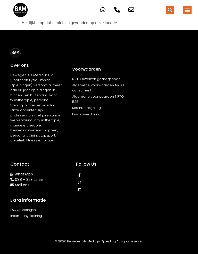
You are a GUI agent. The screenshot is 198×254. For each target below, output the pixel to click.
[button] (170, 10)
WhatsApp (23, 174)
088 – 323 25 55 (29, 179)
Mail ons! (22, 185)
